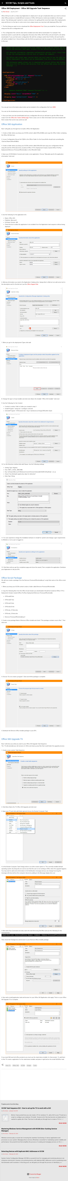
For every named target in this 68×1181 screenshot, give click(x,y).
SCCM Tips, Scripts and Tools (20, 3)
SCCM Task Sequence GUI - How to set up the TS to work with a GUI (26, 1108)
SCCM (23, 1065)
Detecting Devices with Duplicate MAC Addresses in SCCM (22, 1151)
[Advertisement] (34, 1085)
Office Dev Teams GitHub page (20, 117)
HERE (54, 107)
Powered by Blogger (34, 1174)
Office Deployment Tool (36, 26)
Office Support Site (32, 284)
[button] (65, 8)
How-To (8, 1065)
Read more (63, 1123)
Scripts (29, 1065)
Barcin (37, 1177)
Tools (35, 1065)
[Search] (65, 3)
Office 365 (16, 1065)
